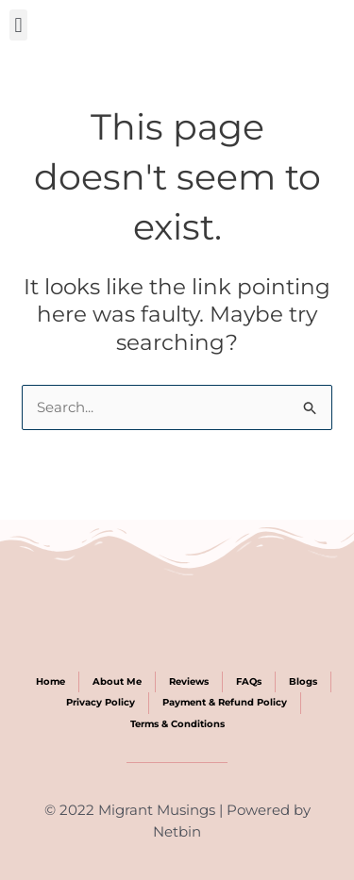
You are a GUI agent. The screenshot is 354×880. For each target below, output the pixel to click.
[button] (18, 25)
